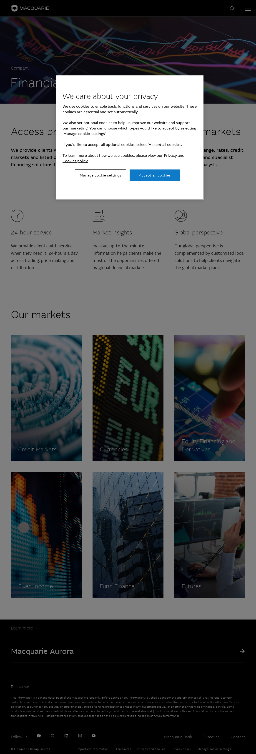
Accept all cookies (155, 175)
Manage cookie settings (100, 175)
